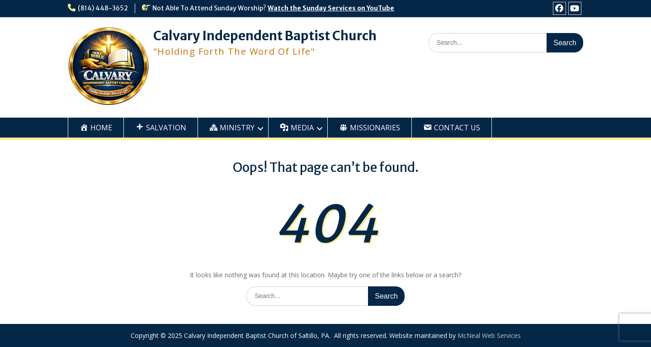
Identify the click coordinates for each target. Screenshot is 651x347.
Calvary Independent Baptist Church (265, 36)
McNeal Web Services (489, 335)
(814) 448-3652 (103, 8)
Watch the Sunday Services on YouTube (331, 8)
